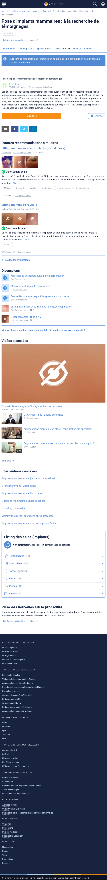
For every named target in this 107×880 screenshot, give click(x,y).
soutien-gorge (63, 188)
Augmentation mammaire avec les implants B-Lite (29, 523)
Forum (46, 11)
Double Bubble (82, 188)
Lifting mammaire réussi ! (19, 204)
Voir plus (8, 460)
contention (47, 188)
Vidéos (88, 48)
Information (8, 48)
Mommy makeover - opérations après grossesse (27, 515)
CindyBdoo (14, 84)
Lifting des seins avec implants (25, 11)
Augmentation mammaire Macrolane (22, 493)
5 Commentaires (20, 310)
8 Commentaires (20, 320)
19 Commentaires (23, 252)
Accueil (5, 11)
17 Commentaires (23, 195)
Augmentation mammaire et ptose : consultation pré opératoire (58, 429)
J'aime (97, 116)
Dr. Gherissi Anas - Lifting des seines (43, 414)
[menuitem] (9, 49)
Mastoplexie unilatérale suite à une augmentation (37, 275)
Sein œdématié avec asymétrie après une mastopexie (40, 296)
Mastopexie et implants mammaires (30, 286)
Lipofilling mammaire (13, 508)
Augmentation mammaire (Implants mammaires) (28, 478)
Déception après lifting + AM (26, 316)
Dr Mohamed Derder (22, 153)
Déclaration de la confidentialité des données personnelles (27, 813)
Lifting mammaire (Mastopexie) (19, 485)
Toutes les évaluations (16, 260)
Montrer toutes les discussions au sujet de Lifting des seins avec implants (44, 330)
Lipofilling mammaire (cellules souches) (23, 500)
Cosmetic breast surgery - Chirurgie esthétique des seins (32, 406)
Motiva (7, 188)
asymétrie (8, 33)
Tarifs (56, 48)
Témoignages (26, 48)
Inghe (4, 209)
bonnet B (20, 188)
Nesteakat (6, 153)
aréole (33, 188)
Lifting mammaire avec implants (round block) (33, 148)
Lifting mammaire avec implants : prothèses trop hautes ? (42, 306)
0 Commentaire (20, 279)
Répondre (31, 116)
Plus (15, 183)
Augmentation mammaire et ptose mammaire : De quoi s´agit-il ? (59, 443)
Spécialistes (44, 48)
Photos (77, 48)
